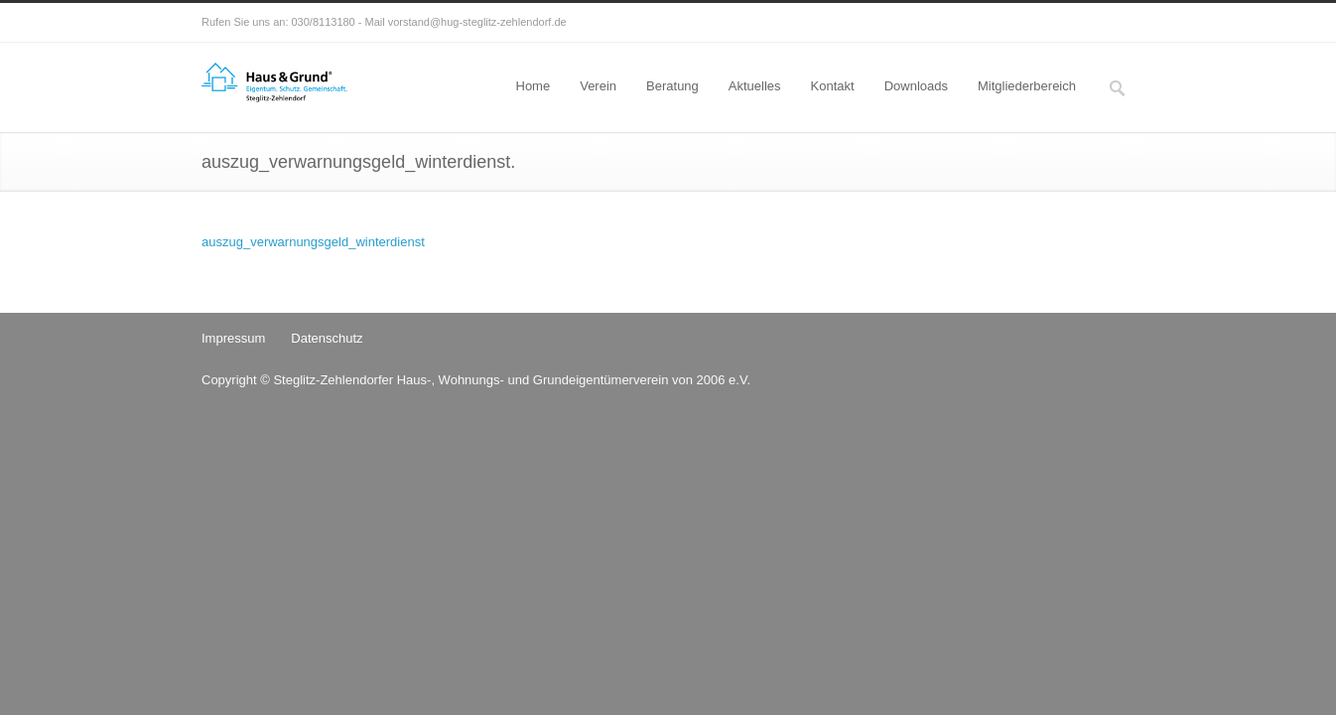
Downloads (916, 85)
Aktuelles (755, 85)
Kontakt (833, 85)
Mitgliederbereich (1027, 85)
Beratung (672, 85)
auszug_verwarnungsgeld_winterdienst (313, 241)
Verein (598, 85)
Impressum (233, 338)
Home (533, 85)
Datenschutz (326, 338)
